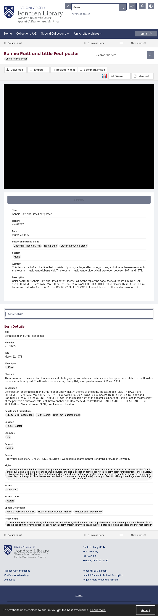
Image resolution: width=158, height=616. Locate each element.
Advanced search (72, 13)
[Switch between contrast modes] (150, 6)
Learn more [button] (98, 610)
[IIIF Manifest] (142, 76)
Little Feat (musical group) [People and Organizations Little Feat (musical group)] (74, 246)
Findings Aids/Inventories (17, 571)
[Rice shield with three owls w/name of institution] (33, 14)
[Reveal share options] (132, 6)
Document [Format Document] (12, 489)
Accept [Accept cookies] (145, 610)
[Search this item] (121, 55)
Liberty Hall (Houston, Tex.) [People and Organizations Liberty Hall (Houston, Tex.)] (27, 246)
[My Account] (141, 6)
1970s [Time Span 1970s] (10, 367)
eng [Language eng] (8, 437)
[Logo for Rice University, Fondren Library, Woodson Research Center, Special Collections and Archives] (26, 552)
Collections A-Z (26, 33)
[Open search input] (122, 6)
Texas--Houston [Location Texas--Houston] (14, 426)
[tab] (79, 200)
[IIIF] (105, 76)
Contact (78, 595)
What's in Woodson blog (16, 575)
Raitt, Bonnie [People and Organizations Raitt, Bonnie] (50, 246)
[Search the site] (88, 6)
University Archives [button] (88, 33)
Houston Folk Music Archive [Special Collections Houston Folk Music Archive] (21, 512)
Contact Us (9, 580)
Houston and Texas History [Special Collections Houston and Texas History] (88, 512)
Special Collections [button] (55, 33)
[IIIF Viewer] (119, 76)
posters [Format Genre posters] (10, 501)
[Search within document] (150, 55)
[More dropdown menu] (146, 33)
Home (8, 33)
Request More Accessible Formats (100, 580)
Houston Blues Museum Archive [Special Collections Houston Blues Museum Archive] (55, 512)
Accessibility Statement (95, 571)
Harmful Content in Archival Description (103, 575)
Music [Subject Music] (17, 257)
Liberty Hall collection (17, 58)
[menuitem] (78, 595)
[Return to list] (24, 43)
